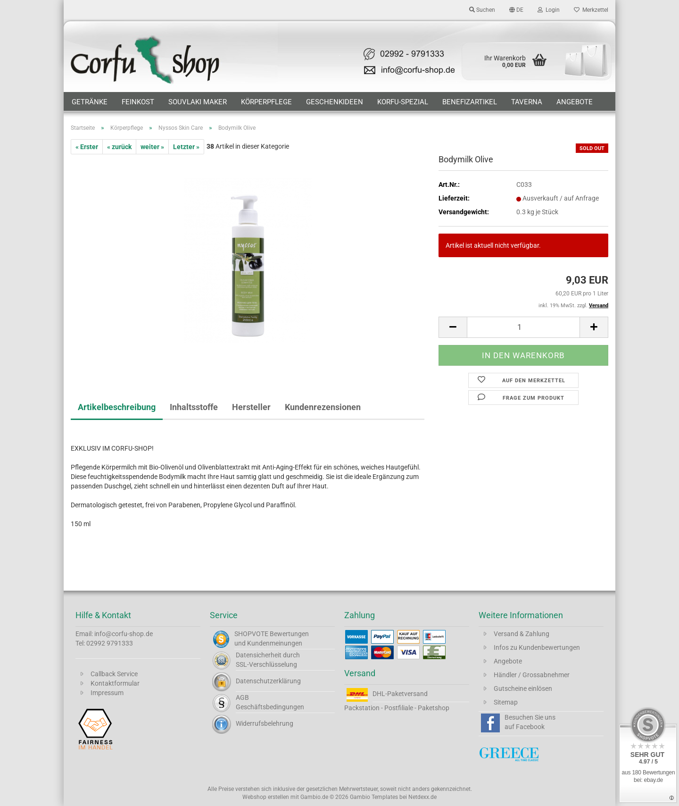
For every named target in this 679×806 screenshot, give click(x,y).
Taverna (526, 102)
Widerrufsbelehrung (264, 723)
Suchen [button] (482, 10)
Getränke (90, 102)
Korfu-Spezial (402, 102)
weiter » (152, 147)
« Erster (86, 147)
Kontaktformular (115, 683)
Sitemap (506, 702)
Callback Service (114, 674)
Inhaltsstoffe (194, 407)
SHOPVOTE (251, 634)
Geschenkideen (334, 102)
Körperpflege (266, 102)
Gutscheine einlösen (523, 688)
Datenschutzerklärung (268, 681)
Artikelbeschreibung (117, 407)
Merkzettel (591, 10)
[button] (516, 9)
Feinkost (138, 102)
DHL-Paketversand (400, 693)
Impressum (107, 693)
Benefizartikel (469, 102)
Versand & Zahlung (521, 634)
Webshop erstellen (265, 797)
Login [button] (549, 10)
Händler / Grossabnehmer (532, 675)
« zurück (119, 147)
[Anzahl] (523, 327)
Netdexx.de (422, 797)
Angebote (574, 102)
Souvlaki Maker (197, 102)
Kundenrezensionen (323, 407)
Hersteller (251, 407)
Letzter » (186, 147)
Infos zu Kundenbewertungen (537, 647)
